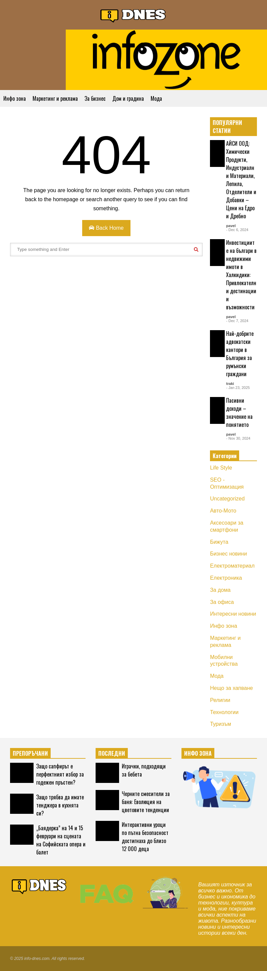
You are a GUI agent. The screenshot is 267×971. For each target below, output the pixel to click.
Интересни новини (233, 614)
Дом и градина (128, 98)
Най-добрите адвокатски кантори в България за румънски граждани (240, 353)
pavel (230, 226)
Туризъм (220, 724)
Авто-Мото (223, 511)
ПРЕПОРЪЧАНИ (30, 753)
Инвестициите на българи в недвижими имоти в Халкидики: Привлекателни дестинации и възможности (241, 274)
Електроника (226, 578)
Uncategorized (227, 498)
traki (230, 384)
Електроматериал (232, 566)
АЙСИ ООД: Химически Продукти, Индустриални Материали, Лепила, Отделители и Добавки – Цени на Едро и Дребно (241, 179)
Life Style (221, 468)
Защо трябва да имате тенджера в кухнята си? (60, 805)
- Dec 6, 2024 (237, 230)
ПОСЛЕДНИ (111, 753)
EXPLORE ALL (244, 126)
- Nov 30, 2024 (238, 438)
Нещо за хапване (231, 688)
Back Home (106, 228)
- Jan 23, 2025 (238, 388)
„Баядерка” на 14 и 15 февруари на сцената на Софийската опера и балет (61, 840)
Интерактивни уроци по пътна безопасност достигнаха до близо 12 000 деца (145, 837)
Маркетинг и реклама (55, 98)
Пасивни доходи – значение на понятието (239, 412)
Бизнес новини (228, 554)
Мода (156, 98)
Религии (220, 700)
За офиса (222, 602)
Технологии (224, 712)
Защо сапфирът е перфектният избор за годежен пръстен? (60, 774)
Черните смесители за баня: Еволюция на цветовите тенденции (146, 802)
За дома (220, 590)
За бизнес (95, 98)
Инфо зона (14, 98)
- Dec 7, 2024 (237, 321)
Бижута (219, 542)
